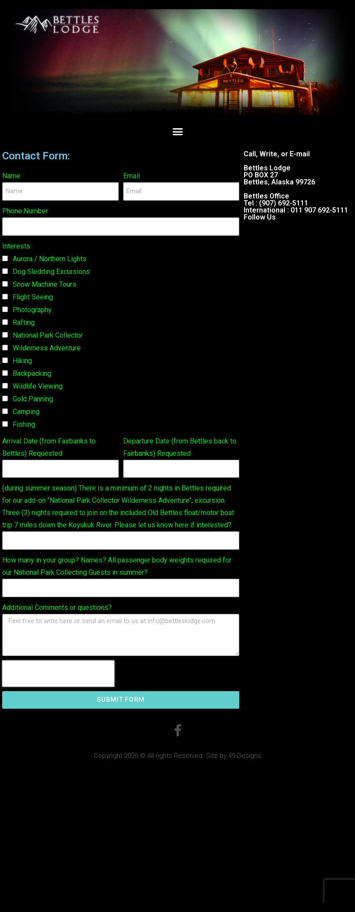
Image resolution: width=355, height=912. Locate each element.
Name (11, 176)
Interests (16, 246)
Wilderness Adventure (47, 348)
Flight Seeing (33, 297)
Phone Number (25, 211)
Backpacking (32, 373)
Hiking (22, 361)
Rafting (24, 322)
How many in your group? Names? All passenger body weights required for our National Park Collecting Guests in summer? (116, 566)
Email (131, 176)
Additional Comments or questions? (57, 607)
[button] (177, 131)
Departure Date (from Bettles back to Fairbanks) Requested (179, 447)
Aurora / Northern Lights (49, 259)
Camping (26, 411)
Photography (32, 310)
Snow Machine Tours (44, 284)
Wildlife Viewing (38, 386)
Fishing (24, 424)
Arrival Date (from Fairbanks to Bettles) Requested (49, 447)
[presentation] (58, 673)
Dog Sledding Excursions (51, 271)
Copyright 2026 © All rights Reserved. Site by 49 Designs (177, 756)
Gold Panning (33, 399)
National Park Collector (48, 335)
